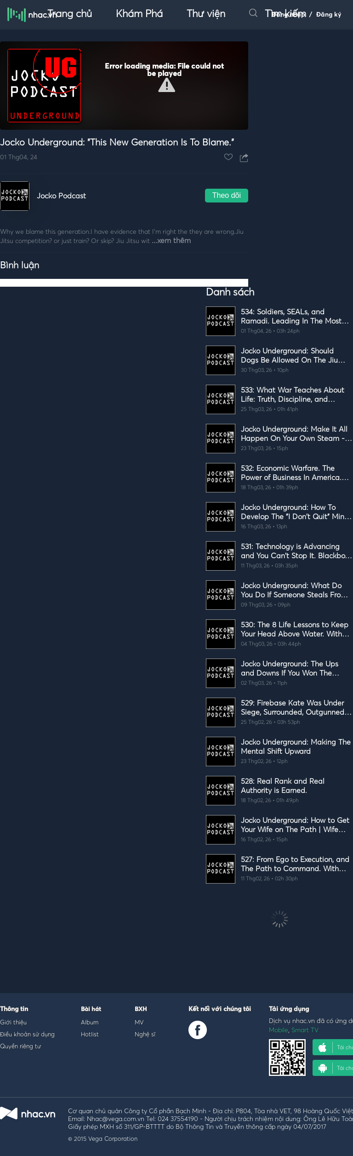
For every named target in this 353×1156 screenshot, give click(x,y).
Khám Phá (139, 14)
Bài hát (91, 1009)
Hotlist (90, 1034)
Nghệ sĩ (145, 1034)
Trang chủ (69, 14)
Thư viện (206, 14)
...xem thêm (171, 240)
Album (89, 1022)
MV (139, 1022)
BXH (141, 1009)
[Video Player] (124, 85)
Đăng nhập (288, 15)
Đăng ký (329, 15)
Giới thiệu (13, 1022)
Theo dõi (226, 195)
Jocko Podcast (61, 196)
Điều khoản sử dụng (27, 1034)
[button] (166, 85)
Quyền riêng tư (20, 1046)
